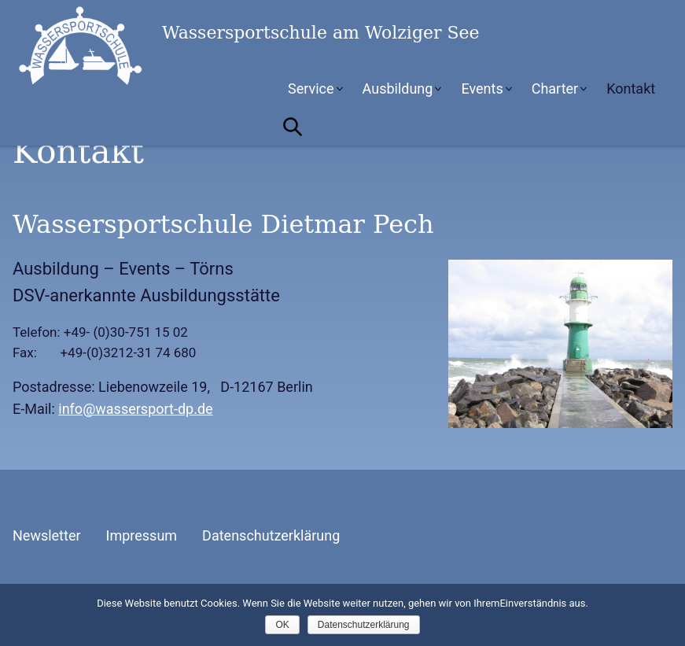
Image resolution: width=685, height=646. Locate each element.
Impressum (142, 535)
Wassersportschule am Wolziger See (130, 45)
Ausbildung (398, 88)
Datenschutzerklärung (271, 535)
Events (482, 88)
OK (282, 624)
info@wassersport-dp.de (135, 409)
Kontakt (630, 88)
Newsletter (47, 535)
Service (311, 88)
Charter (555, 88)
